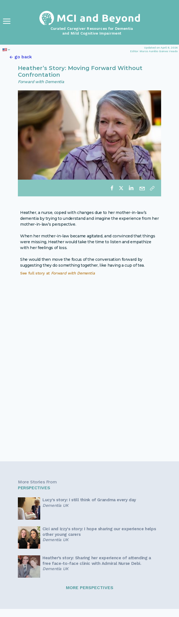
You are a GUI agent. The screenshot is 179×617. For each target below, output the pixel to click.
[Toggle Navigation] (6, 21)
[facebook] (112, 188)
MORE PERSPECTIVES (89, 587)
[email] (142, 188)
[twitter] (121, 188)
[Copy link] (152, 188)
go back (23, 56)
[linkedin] (131, 188)
